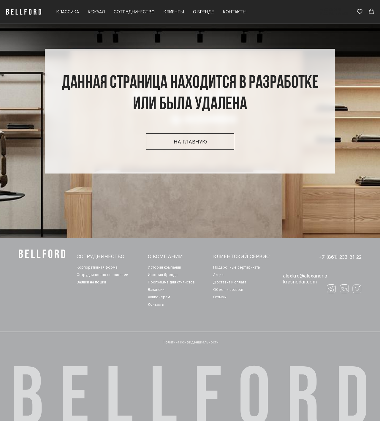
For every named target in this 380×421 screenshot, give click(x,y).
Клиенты (174, 11)
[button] (359, 11)
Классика (67, 11)
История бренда (163, 274)
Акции (218, 274)
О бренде (203, 11)
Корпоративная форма (97, 267)
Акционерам (159, 297)
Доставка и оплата (229, 282)
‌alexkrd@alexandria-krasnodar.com (306, 279)
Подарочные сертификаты (237, 267)
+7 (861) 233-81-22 (340, 257)
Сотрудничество (134, 11)
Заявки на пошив (91, 282)
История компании (164, 267)
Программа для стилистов (171, 282)
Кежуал (96, 11)
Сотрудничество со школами (102, 274)
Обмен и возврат (228, 289)
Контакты (234, 11)
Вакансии (156, 289)
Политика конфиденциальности (190, 342)
